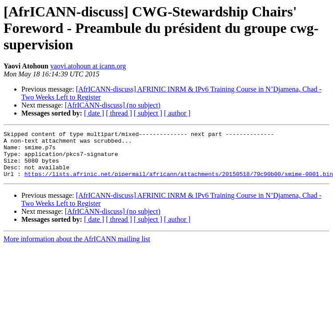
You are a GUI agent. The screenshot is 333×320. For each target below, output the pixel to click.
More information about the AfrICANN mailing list (77, 248)
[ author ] (177, 113)
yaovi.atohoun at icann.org (88, 66)
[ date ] (94, 113)
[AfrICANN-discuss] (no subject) (112, 105)
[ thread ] (119, 113)
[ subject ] (148, 113)
